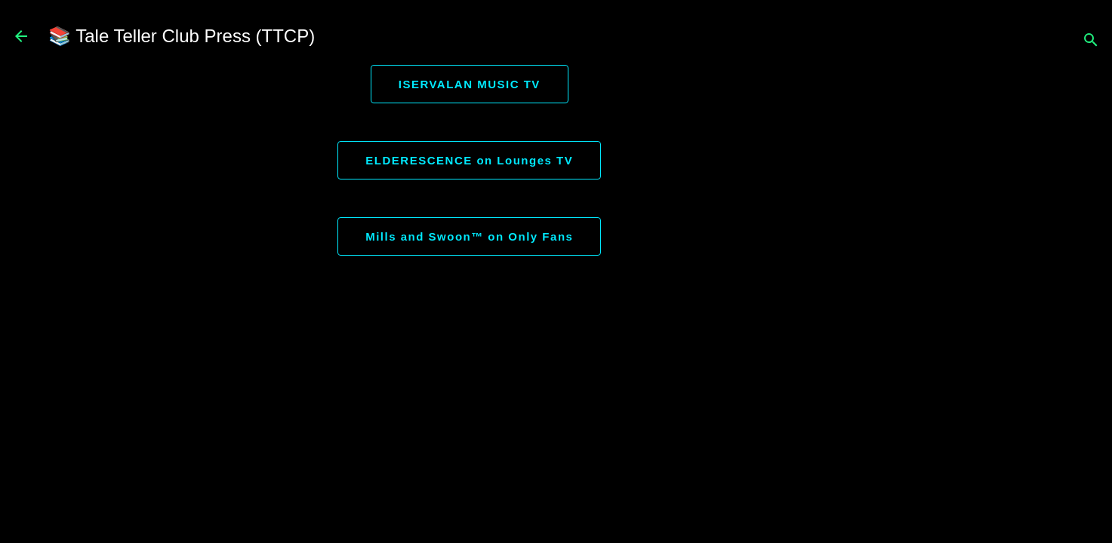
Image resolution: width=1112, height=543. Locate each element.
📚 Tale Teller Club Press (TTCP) (181, 36)
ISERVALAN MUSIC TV (470, 84)
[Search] (1091, 41)
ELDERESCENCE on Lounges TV (469, 160)
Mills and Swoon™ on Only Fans (469, 236)
